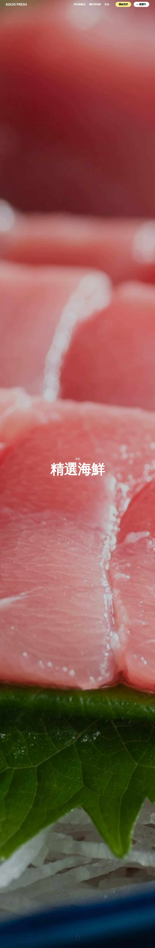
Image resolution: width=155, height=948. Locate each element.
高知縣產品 (79, 4)
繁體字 (141, 4)
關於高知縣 (95, 4)
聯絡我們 (123, 4)
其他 (107, 4)
